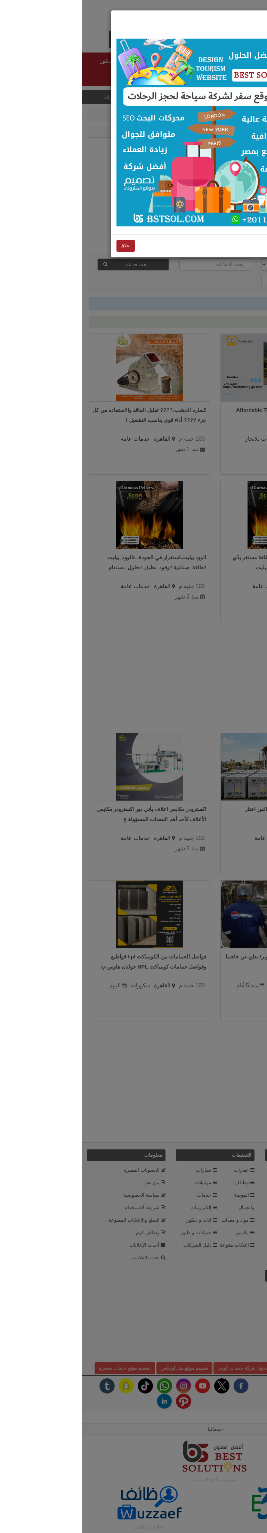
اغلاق (223, 5)
